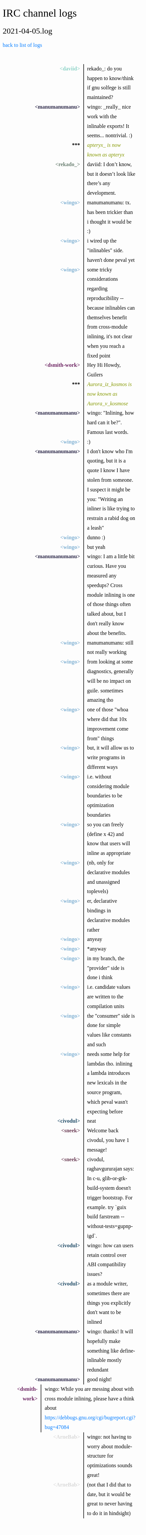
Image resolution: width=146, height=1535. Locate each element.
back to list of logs (22, 45)
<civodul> (68, 1121)
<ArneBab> (66, 1437)
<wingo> (70, 202)
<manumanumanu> (57, 107)
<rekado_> (67, 164)
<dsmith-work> (62, 365)
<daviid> (70, 68)
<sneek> (70, 1130)
